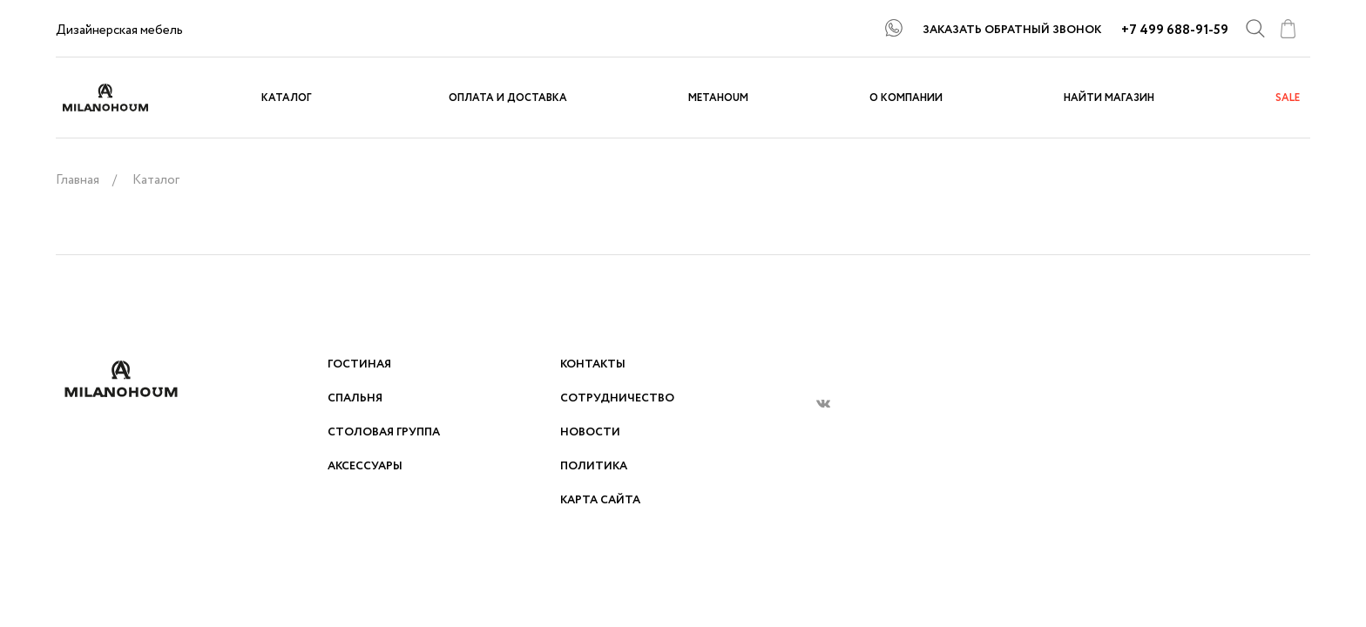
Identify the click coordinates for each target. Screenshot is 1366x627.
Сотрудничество (617, 398)
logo (121, 97)
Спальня (355, 398)
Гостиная (359, 364)
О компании (906, 98)
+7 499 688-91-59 (1174, 30)
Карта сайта (600, 500)
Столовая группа (384, 432)
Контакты (593, 364)
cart (1287, 28)
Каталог (286, 98)
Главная (77, 180)
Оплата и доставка (508, 98)
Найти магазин (1109, 98)
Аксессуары (365, 466)
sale (1287, 98)
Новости (590, 432)
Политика (593, 466)
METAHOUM (718, 98)
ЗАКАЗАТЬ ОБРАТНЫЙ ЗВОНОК (1012, 30)
